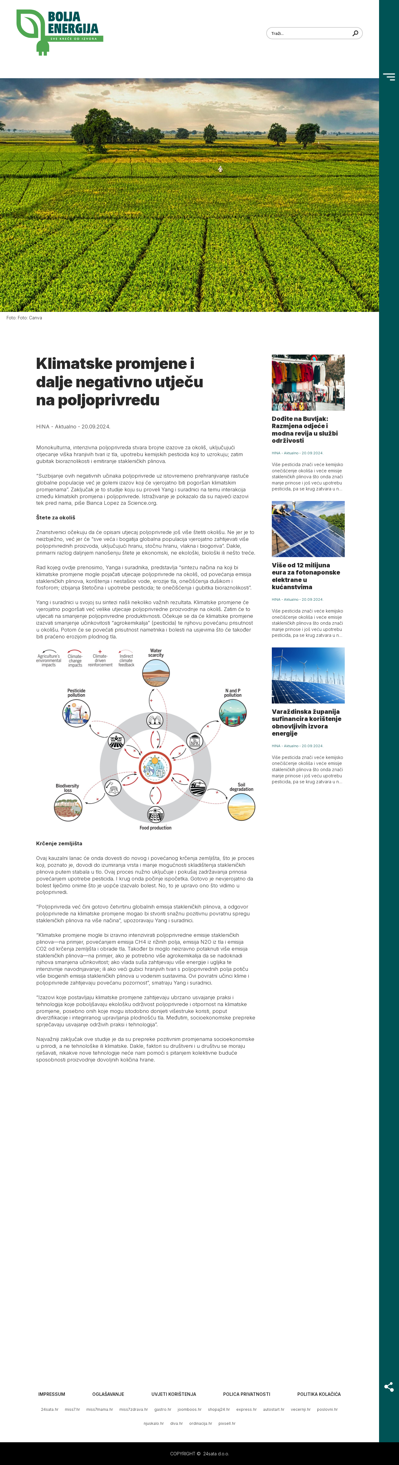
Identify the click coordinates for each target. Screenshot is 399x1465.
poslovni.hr (327, 1409)
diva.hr (176, 1423)
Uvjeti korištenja (173, 1394)
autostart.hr (274, 1409)
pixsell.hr (227, 1423)
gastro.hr (162, 1409)
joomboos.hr (190, 1409)
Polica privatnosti (246, 1394)
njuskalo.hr (154, 1423)
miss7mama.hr (99, 1409)
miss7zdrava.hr (133, 1409)
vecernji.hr (301, 1409)
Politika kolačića (319, 1394)
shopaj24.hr (219, 1409)
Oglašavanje (108, 1394)
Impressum (51, 1394)
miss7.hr (72, 1409)
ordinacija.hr (200, 1423)
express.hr (246, 1409)
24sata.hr (50, 1409)
